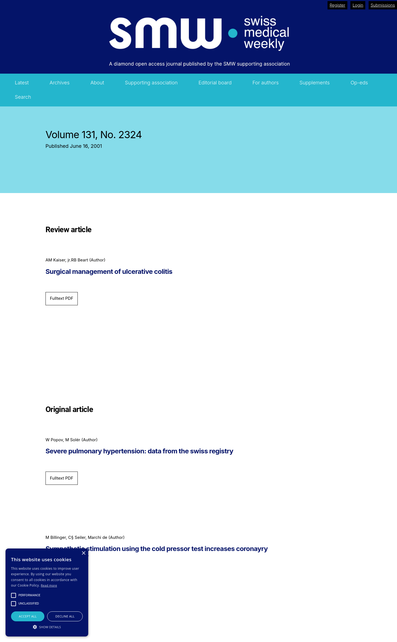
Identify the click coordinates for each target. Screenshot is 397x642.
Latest (22, 82)
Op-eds (359, 82)
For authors (266, 82)
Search (23, 97)
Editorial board (215, 82)
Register (337, 5)
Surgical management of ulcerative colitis (108, 271)
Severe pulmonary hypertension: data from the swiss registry (139, 451)
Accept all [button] (28, 616)
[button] (47, 627)
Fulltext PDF (61, 298)
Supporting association (151, 82)
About (97, 82)
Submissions (383, 5)
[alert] (47, 592)
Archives (60, 82)
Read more (49, 585)
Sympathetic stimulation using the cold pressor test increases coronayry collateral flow (156, 553)
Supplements (314, 82)
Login (358, 5)
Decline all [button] (65, 616)
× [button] (83, 553)
